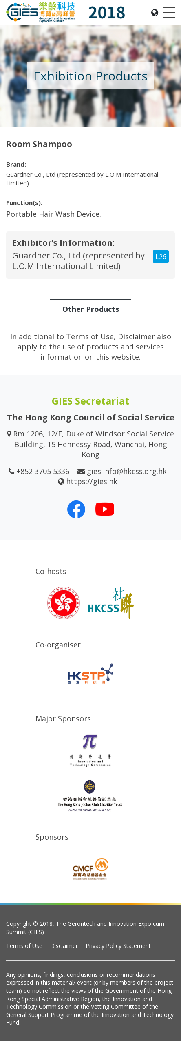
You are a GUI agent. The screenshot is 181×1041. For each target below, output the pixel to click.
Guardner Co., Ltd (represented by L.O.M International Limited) (78, 260)
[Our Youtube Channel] (105, 509)
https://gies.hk (91, 481)
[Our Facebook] (76, 509)
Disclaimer (64, 946)
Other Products (90, 309)
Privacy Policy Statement (118, 946)
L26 (160, 256)
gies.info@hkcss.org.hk (127, 471)
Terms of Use (24, 946)
